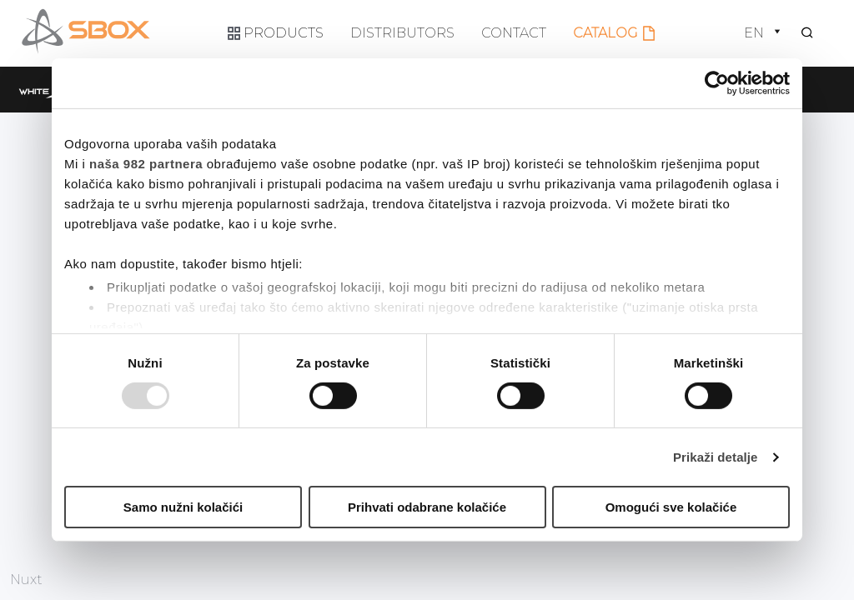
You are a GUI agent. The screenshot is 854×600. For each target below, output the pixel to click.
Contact (513, 32)
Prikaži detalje (715, 457)
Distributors (402, 32)
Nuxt (26, 580)
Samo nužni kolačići (183, 507)
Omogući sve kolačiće (671, 507)
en (764, 33)
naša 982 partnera (146, 164)
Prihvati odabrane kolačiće (427, 507)
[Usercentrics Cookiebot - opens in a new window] (717, 83)
